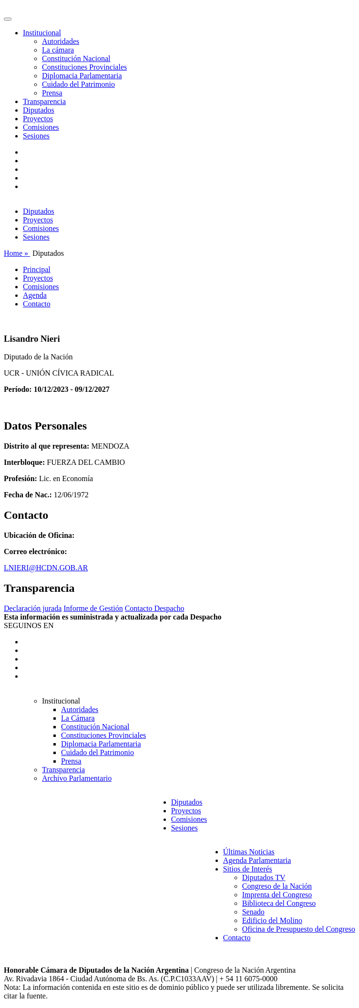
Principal (37, 269)
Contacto (37, 304)
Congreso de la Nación (277, 886)
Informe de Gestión (93, 608)
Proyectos (38, 119)
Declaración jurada (33, 608)
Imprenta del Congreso (277, 895)
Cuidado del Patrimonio (78, 84)
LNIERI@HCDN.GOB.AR (46, 568)
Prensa (52, 93)
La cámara (58, 50)
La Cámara (78, 718)
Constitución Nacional (76, 58)
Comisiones (41, 127)
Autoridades (60, 41)
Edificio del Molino (272, 920)
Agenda (35, 295)
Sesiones (36, 136)
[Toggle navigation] (7, 19)
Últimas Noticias (249, 852)
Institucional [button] (42, 33)
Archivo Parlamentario (77, 778)
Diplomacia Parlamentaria (82, 76)
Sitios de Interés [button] (247, 869)
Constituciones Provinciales (84, 67)
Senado (253, 912)
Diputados (38, 110)
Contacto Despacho (155, 608)
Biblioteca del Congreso (279, 903)
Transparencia (44, 101)
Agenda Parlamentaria (257, 860)
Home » (17, 253)
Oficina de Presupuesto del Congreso (298, 929)
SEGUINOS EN (28, 625)
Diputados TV (264, 877)
